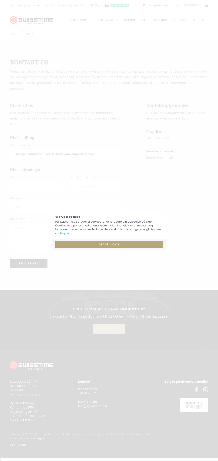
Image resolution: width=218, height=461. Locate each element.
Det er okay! (109, 244)
